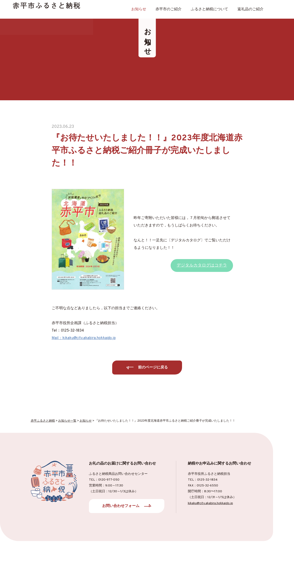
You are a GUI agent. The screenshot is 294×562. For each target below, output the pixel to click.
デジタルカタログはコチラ (202, 265)
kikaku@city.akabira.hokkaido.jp (210, 503)
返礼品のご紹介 (250, 9)
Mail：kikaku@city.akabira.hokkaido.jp (84, 338)
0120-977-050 (108, 480)
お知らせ (138, 9)
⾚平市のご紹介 (168, 9)
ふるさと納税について (209, 9)
